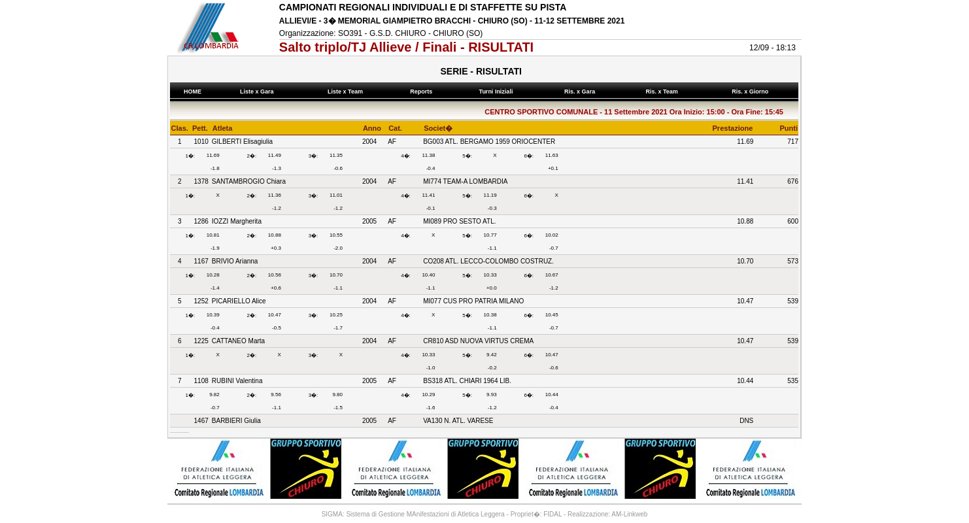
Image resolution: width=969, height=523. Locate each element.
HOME (192, 91)
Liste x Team (347, 91)
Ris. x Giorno (752, 91)
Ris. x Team (663, 91)
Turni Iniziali (497, 91)
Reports (423, 91)
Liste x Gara (259, 91)
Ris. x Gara (581, 91)
